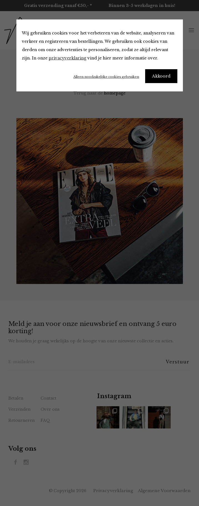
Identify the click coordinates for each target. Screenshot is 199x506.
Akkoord (161, 76)
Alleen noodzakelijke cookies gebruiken (106, 77)
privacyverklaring (67, 58)
